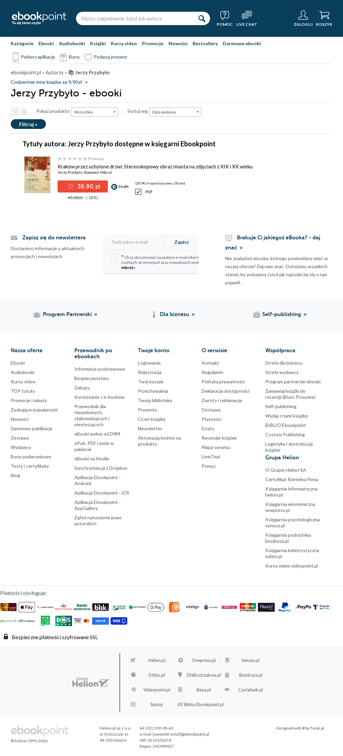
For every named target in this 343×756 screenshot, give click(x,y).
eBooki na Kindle (91, 458)
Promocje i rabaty (29, 400)
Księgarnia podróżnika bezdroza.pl (288, 538)
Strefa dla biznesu (283, 363)
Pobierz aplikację (38, 57)
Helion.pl (156, 660)
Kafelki (23, 112)
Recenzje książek (219, 438)
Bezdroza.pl (250, 675)
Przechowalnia (153, 391)
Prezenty (147, 409)
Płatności (211, 419)
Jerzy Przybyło (70, 172)
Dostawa (211, 409)
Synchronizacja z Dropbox (100, 468)
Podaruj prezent (110, 57)
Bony (74, 57)
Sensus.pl (251, 660)
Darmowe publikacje (32, 428)
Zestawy (20, 438)
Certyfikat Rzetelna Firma (291, 479)
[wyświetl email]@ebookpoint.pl (181, 734)
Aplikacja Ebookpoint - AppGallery (97, 505)
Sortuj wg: (138, 111)
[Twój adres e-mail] (137, 241)
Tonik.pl (317, 728)
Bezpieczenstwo (91, 378)
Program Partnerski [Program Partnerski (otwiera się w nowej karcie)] (67, 314)
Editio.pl (157, 675)
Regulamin (212, 372)
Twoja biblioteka (155, 400)
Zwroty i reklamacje (222, 400)
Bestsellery (205, 43)
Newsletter (150, 428)
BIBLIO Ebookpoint (285, 425)
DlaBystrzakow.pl (204, 675)
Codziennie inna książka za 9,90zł (46, 82)
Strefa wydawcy (282, 372)
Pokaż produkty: (53, 111)
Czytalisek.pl (250, 689)
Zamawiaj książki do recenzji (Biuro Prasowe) (290, 394)
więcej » (128, 267)
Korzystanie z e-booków (99, 397)
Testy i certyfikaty (30, 466)
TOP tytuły (23, 391)
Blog (15, 475)
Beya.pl (204, 689)
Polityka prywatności (223, 381)
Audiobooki (72, 43)
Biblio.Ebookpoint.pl (204, 704)
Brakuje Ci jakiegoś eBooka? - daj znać (272, 243)
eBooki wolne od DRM (97, 434)
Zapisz (182, 242)
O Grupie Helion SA (285, 470)
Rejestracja (149, 372)
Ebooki (46, 43)
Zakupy (82, 387)
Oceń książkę (151, 419)
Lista (15, 112)
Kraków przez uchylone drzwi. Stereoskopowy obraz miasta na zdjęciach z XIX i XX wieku (155, 166)
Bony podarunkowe (31, 456)
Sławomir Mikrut (98, 172)
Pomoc (209, 466)
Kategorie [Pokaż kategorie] (22, 43)
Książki (98, 43)
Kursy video (124, 43)
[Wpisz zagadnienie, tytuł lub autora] (134, 18)
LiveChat (211, 456)
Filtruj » (28, 124)
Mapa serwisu (216, 447)
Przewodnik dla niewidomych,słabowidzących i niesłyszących (92, 415)
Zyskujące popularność (34, 409)
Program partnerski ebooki (293, 381)
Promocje (152, 43)
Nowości (178, 43)
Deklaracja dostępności (226, 391)
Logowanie (149, 363)
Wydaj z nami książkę (286, 416)
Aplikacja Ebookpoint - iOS (101, 493)
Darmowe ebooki (242, 43)
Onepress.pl (204, 660)
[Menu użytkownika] (303, 18)
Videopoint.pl (156, 689)
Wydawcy (21, 447)
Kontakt (210, 363)
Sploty (156, 704)
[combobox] (94, 112)
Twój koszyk (150, 381)
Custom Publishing (285, 434)
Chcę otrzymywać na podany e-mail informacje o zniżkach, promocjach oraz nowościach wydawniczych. (164, 261)
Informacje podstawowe (99, 369)
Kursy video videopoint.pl (291, 566)
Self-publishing (280, 406)
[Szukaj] (201, 18)
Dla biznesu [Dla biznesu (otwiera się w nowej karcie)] (174, 314)
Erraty (208, 428)
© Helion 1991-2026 (29, 740)
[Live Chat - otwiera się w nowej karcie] (246, 18)
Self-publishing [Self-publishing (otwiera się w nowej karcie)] (281, 314)
